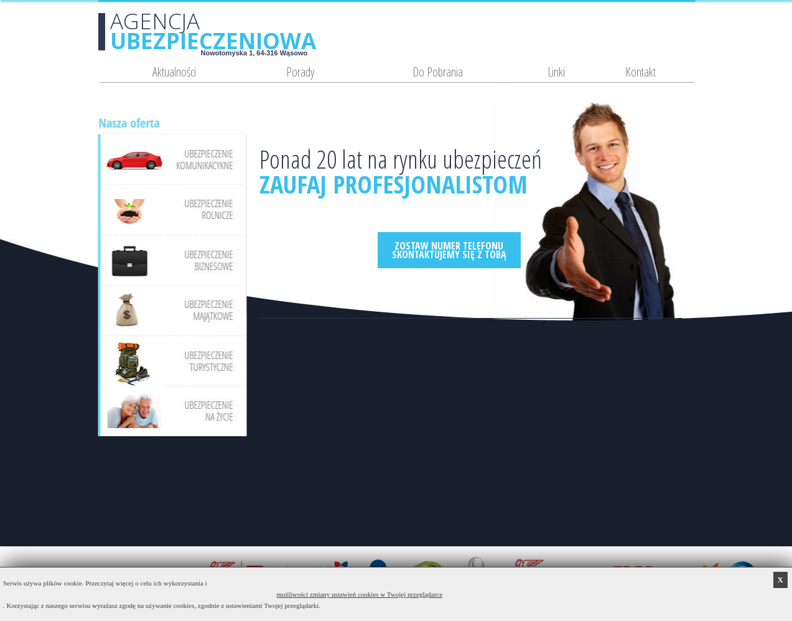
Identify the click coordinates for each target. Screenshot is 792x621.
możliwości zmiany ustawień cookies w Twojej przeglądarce (360, 594)
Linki (556, 71)
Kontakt (640, 71)
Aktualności (174, 71)
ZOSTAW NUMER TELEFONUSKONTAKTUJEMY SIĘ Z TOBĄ (449, 250)
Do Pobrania (437, 71)
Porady (300, 71)
